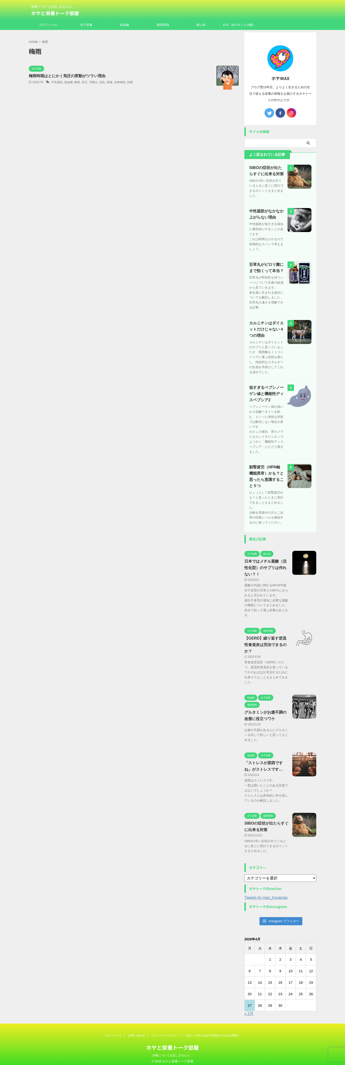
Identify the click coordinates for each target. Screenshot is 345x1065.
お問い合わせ (136, 1032)
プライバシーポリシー (165, 1032)
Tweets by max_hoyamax (266, 894)
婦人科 (201, 25)
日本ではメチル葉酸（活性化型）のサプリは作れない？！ (265, 564)
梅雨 (77, 82)
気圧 (84, 82)
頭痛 (130, 82)
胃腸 (109, 82)
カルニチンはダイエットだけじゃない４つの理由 (266, 326)
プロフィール (48, 25)
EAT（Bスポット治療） (239, 25)
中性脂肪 (57, 82)
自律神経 (120, 82)
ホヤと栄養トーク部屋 (55, 13)
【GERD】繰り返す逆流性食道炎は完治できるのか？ (265, 641)
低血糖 (124, 25)
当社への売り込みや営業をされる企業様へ (213, 1032)
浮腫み (93, 82)
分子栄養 (86, 25)
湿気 (102, 82)
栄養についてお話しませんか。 (172, 1052)
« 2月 (248, 1010)
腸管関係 (163, 25)
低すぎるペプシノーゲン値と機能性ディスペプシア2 (266, 390)
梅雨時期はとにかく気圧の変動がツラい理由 (67, 76)
